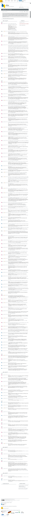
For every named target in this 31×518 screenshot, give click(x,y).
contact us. (7, 16)
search (12, 0)
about (15, 0)
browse (9, 0)
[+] (2, 18)
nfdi (17, 0)
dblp (6, 0)
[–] (20, 20)
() (20, 61)
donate (20, 0)
